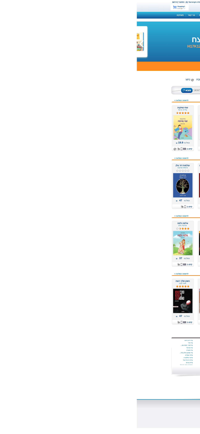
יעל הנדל (78, 362)
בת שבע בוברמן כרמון (99, 343)
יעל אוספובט (77, 357)
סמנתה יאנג (126, 348)
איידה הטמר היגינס (124, 343)
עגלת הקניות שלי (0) (56, 2)
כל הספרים (158, 91)
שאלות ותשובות (126, 15)
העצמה (160, 168)
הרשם (37, 2)
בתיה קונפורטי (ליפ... (99, 355)
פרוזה (160, 263)
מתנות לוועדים (157, 298)
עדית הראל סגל (51, 360)
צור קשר (88, 2)
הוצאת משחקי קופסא (122, 414)
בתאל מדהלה (101, 348)
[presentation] (195, 42)
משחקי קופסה (157, 202)
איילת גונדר (126, 355)
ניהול (161, 219)
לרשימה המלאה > (45, 100)
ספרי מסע (159, 236)
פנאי (161, 253)
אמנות (160, 144)
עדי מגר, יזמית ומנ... (50, 345)
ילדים (161, 130)
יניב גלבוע (78, 345)
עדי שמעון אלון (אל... (49, 352)
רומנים (160, 277)
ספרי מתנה (158, 243)
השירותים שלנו (142, 15)
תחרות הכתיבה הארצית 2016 (151, 294)
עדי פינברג (52, 350)
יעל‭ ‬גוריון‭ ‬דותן (76, 360)
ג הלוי (104, 357)
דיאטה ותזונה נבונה (155, 161)
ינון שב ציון (77, 343)
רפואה (160, 284)
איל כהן (128, 357)
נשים (161, 222)
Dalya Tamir (126, 340)
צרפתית (160, 270)
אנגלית (160, 137)
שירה (161, 291)
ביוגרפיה (159, 150)
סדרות (160, 226)
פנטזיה (160, 257)
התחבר (45, 2)
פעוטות (160, 260)
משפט (160, 198)
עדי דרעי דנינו (52, 340)
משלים (160, 195)
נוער (161, 216)
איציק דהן (127, 360)
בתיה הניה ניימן (101, 350)
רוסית (161, 281)
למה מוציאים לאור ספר (76, 412)
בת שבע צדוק (101, 345)
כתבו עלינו (126, 417)
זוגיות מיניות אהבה (155, 171)
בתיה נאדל (102, 352)
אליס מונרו (127, 362)
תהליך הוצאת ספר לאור (75, 414)
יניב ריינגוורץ (77, 355)
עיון (162, 246)
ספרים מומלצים (156, 98)
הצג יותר (126, 369)
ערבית (160, 250)
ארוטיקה (159, 147)
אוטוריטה (159, 133)
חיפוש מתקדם (82, 93)
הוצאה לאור (126, 412)
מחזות (160, 192)
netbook (143, 5)
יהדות (161, 181)
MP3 (51, 79)
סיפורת (160, 229)
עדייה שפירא (52, 355)
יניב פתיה (78, 350)
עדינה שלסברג (51, 357)
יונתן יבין (128, 345)
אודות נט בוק (125, 407)
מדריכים (65, 15)
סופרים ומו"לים (100, 409)
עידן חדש (159, 212)
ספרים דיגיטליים (99, 407)
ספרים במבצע (157, 112)
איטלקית (159, 140)
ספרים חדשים (157, 95)
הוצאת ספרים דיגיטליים (76, 407)
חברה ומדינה (158, 174)
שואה (161, 287)
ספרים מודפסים (156, 102)
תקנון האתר (78, 15)
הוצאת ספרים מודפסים (76, 409)
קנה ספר (156, 15)
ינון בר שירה (77, 340)
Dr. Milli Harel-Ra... (124, 352)
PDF (62, 79)
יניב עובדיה (77, 348)
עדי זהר (53, 343)
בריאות (160, 157)
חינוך (161, 178)
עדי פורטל (53, 348)
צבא (161, 267)
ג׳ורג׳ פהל (102, 362)
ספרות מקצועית (156, 240)
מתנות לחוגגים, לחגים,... (153, 209)
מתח (161, 205)
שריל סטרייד (126, 350)
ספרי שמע (159, 109)
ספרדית (160, 233)
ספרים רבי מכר (157, 115)
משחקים (43, 15)
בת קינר (103, 340)
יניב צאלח (78, 352)
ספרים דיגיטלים (157, 105)
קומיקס (160, 274)
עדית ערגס (52, 362)
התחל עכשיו (152, 347)
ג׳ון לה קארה (101, 360)
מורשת (160, 188)
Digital (73, 79)
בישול (161, 154)
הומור (160, 164)
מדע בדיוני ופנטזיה (155, 185)
